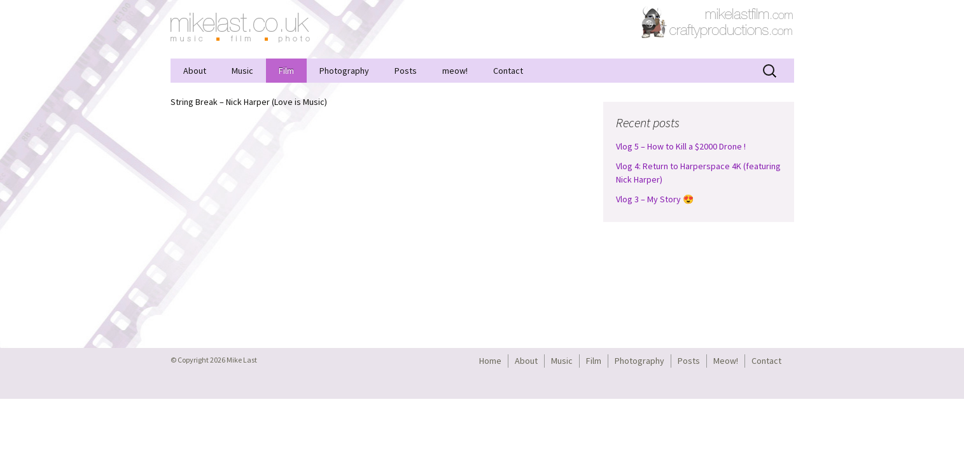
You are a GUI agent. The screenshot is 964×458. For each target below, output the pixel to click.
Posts (406, 70)
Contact (508, 70)
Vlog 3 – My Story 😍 (655, 199)
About (194, 70)
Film (286, 70)
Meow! (725, 360)
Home (490, 360)
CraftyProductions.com (717, 22)
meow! (455, 70)
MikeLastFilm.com (749, 12)
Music (242, 70)
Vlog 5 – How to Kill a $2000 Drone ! (681, 146)
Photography (344, 70)
